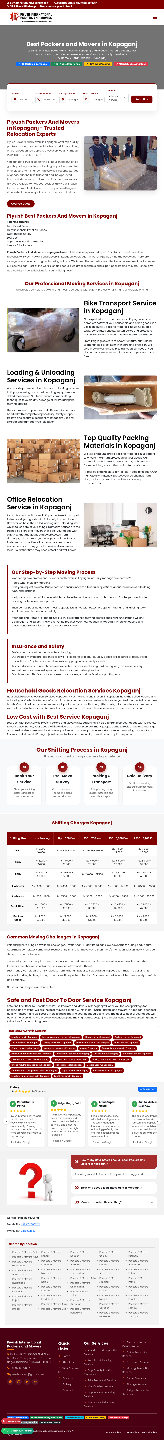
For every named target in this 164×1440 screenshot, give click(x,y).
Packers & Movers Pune (25, 1256)
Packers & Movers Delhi (25, 1252)
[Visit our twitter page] (27, 1382)
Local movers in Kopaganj (24, 1037)
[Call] (11, 1421)
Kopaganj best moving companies (70, 1059)
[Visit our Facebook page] (10, 1382)
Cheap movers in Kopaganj (25, 1048)
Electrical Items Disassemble (134, 1344)
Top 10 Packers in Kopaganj (67, 1076)
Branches (68, 1378)
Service (111, 90)
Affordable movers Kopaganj (137, 1053)
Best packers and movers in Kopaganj (61, 1037)
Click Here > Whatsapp (21, 6)
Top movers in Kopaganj (105, 1053)
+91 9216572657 (30, 1224)
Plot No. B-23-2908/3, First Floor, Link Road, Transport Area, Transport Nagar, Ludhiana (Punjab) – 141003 (30, 1358)
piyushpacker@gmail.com (27, 1374)
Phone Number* (43, 93)
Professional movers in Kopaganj (72, 1053)
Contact (67, 1390)
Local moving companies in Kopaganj (30, 1076)
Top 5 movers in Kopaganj (75, 1070)
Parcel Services (136, 1378)
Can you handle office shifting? (98, 1202)
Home (63, 58)
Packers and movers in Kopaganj (92, 1042)
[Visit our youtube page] (35, 1382)
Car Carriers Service (101, 1386)
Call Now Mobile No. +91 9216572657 (75, 2)
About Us (68, 1362)
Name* (15, 93)
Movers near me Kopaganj (100, 1065)
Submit (141, 99)
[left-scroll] (6, 1121)
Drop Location (90, 93)
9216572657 (28, 1231)
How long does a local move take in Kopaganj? (108, 1188)
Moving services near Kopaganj (59, 1048)
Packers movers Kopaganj (128, 1037)
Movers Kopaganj (88, 1048)
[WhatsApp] (17, 1431)
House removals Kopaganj (69, 1065)
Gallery (66, 1384)
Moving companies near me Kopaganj (111, 1059)
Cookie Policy (131, 1432)
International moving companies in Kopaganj (34, 1070)
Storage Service (137, 1384)
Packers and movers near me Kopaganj (31, 1053)
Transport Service (138, 1362)
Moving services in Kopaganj (57, 1042)
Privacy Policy (114, 1432)
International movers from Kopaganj (29, 1059)
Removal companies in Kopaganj (118, 1048)
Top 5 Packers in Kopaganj (24, 1042)
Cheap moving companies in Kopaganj (31, 1065)
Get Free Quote (20, 204)
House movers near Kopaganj (107, 1070)
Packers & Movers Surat (54, 1304)
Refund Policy (149, 1432)
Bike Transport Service (102, 1380)
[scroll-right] (158, 1121)
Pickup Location (67, 93)
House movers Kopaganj (126, 1042)
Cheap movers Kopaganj (97, 1037)
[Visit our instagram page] (18, 1382)
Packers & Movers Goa (53, 1308)
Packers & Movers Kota (83, 1278)
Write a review (148, 1089)
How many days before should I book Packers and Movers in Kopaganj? (109, 1162)
